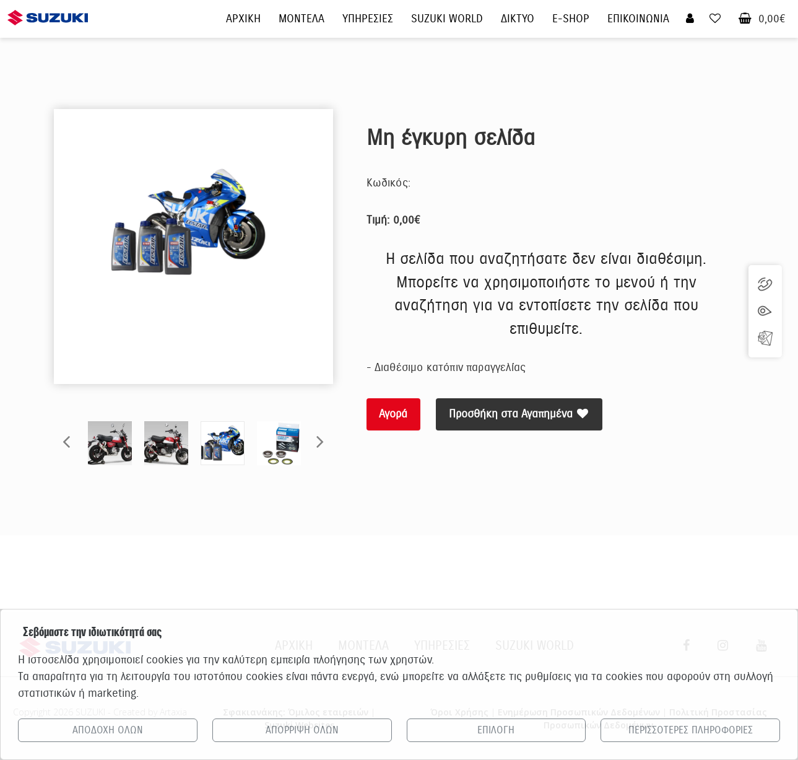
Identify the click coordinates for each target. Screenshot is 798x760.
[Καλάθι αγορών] (745, 19)
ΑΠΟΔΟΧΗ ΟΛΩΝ (107, 730)
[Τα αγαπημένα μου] (715, 19)
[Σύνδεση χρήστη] (690, 19)
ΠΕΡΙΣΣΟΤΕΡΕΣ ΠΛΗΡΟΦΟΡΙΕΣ (690, 730)
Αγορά (393, 414)
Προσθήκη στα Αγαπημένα (519, 414)
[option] (193, 222)
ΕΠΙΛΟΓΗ (495, 730)
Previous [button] (66, 441)
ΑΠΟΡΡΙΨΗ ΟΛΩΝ (302, 730)
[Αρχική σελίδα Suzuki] (47, 10)
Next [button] (320, 441)
